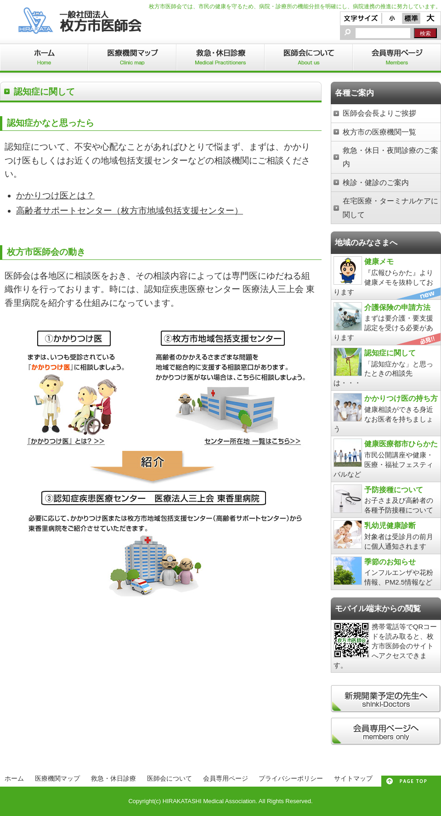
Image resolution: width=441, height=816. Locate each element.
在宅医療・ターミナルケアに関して (390, 207)
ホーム (14, 778)
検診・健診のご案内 (376, 182)
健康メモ (379, 261)
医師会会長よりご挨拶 (379, 113)
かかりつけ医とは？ (55, 195)
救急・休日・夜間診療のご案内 (390, 157)
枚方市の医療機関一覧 (379, 132)
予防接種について (393, 489)
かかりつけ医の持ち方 (401, 398)
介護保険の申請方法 (397, 307)
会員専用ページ (225, 778)
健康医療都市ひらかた (401, 443)
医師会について (169, 778)
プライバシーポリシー (291, 778)
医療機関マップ (57, 778)
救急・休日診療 (113, 778)
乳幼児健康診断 (390, 525)
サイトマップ (353, 778)
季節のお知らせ (390, 561)
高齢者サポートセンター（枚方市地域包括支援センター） (129, 210)
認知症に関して (390, 353)
